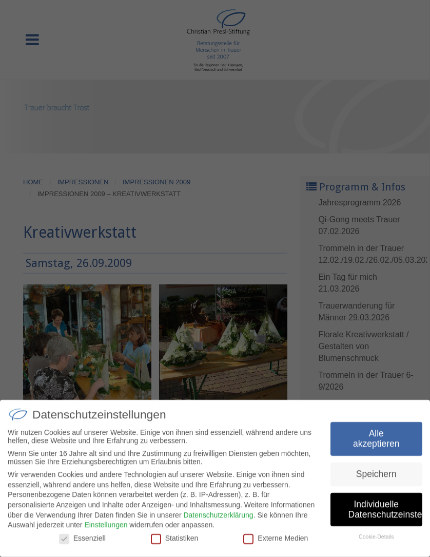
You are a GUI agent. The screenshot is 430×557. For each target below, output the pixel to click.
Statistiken (175, 541)
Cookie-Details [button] (376, 540)
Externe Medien (275, 541)
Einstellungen (105, 528)
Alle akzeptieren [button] (376, 442)
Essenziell (82, 541)
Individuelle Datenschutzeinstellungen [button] (385, 512)
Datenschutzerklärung (218, 518)
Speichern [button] (376, 477)
